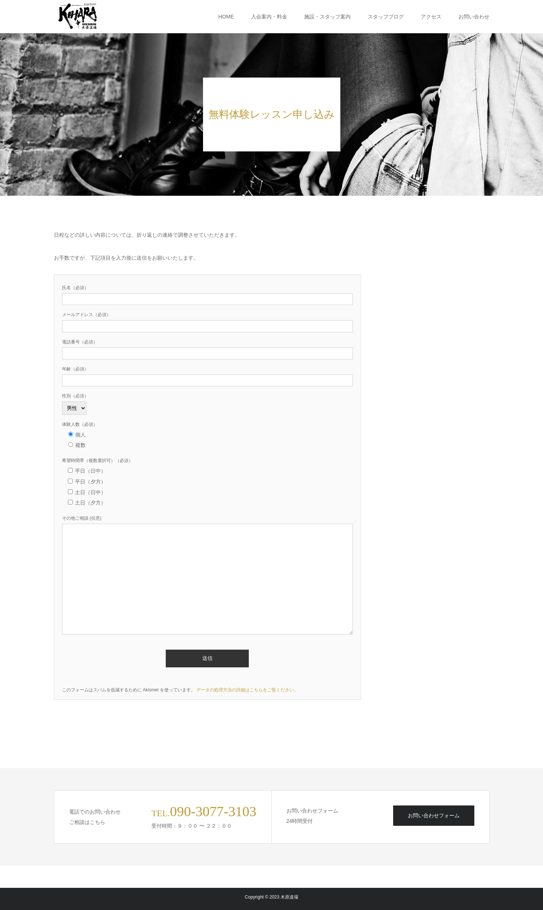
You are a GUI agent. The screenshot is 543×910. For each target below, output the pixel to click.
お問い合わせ (473, 17)
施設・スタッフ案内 (327, 17)
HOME (226, 17)
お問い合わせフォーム (434, 815)
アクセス (431, 17)
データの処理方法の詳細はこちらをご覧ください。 (247, 689)
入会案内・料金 (269, 17)
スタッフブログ (386, 17)
